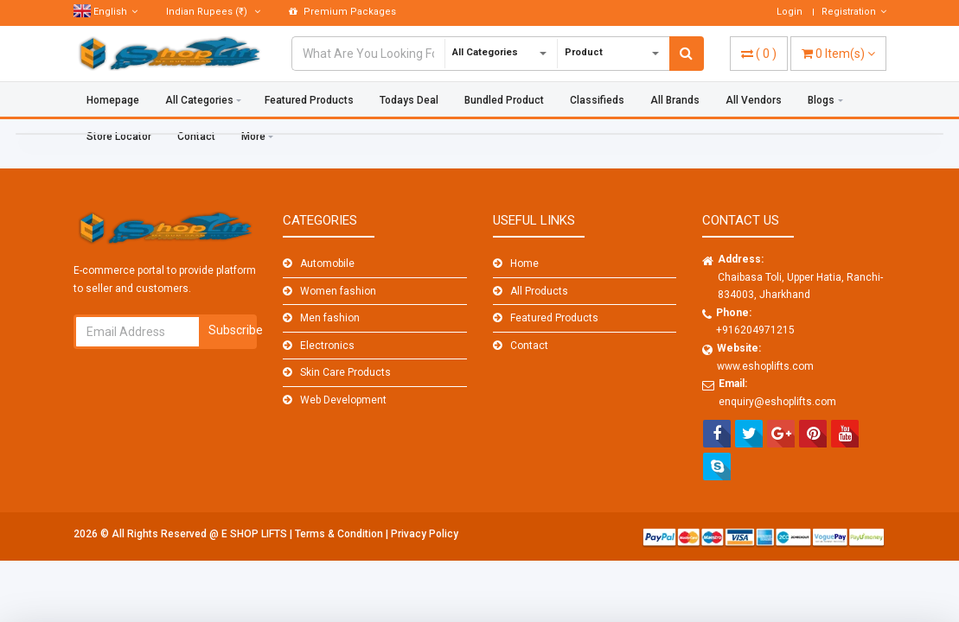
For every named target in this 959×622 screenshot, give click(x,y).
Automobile (327, 263)
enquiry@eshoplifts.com (777, 402)
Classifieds (597, 100)
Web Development (343, 400)
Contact (529, 346)
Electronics (327, 346)
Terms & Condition (340, 534)
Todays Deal (409, 100)
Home (524, 263)
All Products (539, 291)
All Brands (675, 100)
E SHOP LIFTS (255, 534)
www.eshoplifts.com (765, 366)
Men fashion (330, 318)
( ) (759, 53)
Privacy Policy (424, 534)
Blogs (821, 100)
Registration (854, 11)
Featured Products (309, 100)
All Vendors (754, 100)
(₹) (213, 11)
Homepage (112, 100)
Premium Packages (342, 11)
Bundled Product (504, 100)
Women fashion (338, 291)
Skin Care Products (345, 372)
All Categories (199, 100)
